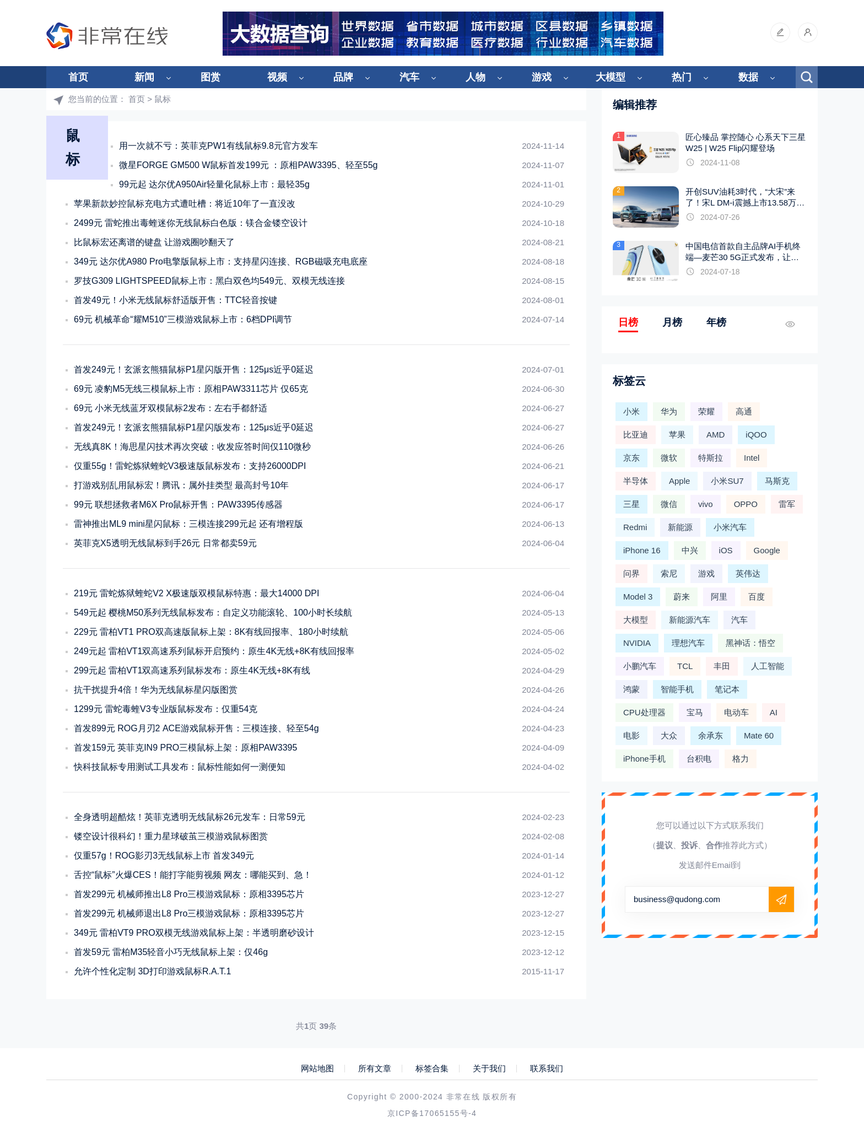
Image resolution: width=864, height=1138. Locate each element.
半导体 (635, 481)
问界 (631, 573)
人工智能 (767, 666)
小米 (631, 411)
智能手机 (677, 689)
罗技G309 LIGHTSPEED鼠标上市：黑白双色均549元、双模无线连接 (209, 280)
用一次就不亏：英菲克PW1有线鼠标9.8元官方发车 (218, 145)
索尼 (669, 573)
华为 (669, 411)
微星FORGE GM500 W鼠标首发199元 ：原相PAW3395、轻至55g (248, 165)
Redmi (635, 527)
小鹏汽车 (639, 666)
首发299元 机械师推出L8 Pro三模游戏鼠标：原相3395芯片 (189, 894)
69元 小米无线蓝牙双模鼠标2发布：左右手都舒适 (170, 408)
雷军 (787, 504)
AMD (715, 434)
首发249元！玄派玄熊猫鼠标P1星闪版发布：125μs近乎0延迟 (194, 427)
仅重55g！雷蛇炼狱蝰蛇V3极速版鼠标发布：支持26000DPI (190, 466)
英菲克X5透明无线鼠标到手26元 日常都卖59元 (165, 543)
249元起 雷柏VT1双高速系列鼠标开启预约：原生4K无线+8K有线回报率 (214, 651)
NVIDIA (637, 643)
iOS (726, 550)
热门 (682, 77)
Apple (679, 481)
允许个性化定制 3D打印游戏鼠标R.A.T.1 (152, 971)
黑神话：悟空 (750, 643)
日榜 (628, 322)
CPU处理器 (644, 712)
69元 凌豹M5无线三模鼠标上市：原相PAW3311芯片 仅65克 (191, 388)
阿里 (719, 596)
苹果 (677, 434)
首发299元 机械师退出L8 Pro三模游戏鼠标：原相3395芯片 (189, 913)
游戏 (542, 77)
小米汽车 (730, 527)
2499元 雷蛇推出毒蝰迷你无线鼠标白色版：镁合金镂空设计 (190, 223)
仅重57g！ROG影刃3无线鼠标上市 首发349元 (164, 855)
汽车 (409, 77)
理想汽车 (688, 643)
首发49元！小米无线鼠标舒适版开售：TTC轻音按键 (175, 300)
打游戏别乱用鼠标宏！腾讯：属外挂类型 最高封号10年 (181, 485)
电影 (631, 735)
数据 (748, 77)
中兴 (690, 550)
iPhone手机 (644, 758)
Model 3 (637, 596)
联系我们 (546, 1068)
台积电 (699, 758)
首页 (78, 77)
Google (767, 550)
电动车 (736, 712)
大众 (669, 735)
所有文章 (374, 1068)
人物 (475, 77)
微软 (669, 457)
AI (773, 712)
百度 (756, 596)
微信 (669, 504)
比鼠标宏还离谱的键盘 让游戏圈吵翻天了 (154, 242)
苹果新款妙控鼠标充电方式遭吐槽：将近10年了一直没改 (184, 203)
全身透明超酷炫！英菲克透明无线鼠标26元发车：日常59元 (189, 817)
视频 (277, 77)
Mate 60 (759, 735)
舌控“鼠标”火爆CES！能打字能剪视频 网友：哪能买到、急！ (193, 875)
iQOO (756, 434)
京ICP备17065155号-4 (432, 1113)
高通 (744, 411)
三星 (631, 504)
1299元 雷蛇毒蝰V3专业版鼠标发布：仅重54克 (165, 709)
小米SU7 (727, 481)
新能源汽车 (689, 619)
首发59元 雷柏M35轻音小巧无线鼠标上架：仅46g (171, 952)
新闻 (144, 77)
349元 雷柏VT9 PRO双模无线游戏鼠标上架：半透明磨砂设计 (194, 932)
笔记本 (727, 689)
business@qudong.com (677, 899)
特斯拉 (710, 457)
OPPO (746, 504)
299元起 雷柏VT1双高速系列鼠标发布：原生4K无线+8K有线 (192, 670)
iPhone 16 (642, 550)
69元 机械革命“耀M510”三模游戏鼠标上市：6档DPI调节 (183, 319)
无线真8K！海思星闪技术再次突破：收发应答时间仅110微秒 (192, 446)
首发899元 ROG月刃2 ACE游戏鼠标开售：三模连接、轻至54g (196, 728)
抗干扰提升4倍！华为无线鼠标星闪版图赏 (155, 689)
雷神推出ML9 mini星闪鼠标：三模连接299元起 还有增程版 (188, 523)
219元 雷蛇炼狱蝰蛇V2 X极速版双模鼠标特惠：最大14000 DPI (196, 593)
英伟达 (748, 573)
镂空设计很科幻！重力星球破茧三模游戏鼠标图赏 (171, 836)
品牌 (343, 77)
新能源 (680, 527)
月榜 (672, 322)
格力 (740, 758)
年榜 (716, 322)
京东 (631, 457)
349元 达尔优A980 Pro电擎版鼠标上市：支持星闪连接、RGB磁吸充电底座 (221, 261)
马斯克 (777, 481)
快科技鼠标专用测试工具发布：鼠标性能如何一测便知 (179, 767)
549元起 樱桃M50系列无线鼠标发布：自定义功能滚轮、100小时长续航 (213, 612)
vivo (705, 504)
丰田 (722, 666)
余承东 (710, 735)
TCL (685, 666)
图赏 (210, 77)
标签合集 (432, 1068)
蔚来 (681, 596)
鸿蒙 (631, 689)
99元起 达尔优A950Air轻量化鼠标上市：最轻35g (214, 184)
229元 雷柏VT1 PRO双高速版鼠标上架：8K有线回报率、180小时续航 (211, 632)
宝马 (695, 712)
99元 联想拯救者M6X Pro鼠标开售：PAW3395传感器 (178, 504)
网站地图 (317, 1068)
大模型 (610, 77)
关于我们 (489, 1068)
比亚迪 (635, 434)
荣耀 (706, 411)
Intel (751, 457)
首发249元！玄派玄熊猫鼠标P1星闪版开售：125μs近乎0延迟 (194, 369)
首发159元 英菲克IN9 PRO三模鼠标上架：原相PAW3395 (185, 747)
